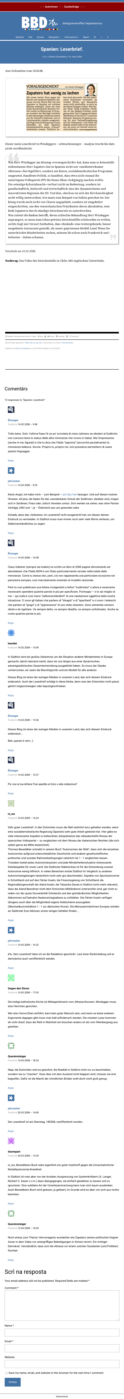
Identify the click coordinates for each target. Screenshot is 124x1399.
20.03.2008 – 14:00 (28, 1112)
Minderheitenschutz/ (22, 336)
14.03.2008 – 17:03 (28, 992)
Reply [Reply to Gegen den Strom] (11, 1035)
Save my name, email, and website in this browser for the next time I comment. (56, 1372)
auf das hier (70, 494)
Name (9, 1325)
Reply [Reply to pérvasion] (11, 533)
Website (10, 1357)
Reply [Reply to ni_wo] (11, 920)
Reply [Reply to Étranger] (11, 460)
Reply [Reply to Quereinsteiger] (11, 1088)
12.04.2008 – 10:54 (28, 1228)
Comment (12, 1288)
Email (9, 1341)
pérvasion (14, 481)
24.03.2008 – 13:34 (28, 1155)
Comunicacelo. (67, 343)
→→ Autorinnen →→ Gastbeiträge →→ (62, 6)
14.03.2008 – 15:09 (28, 647)
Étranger (13, 420)
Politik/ (33, 336)
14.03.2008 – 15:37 (28, 774)
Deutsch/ (75, 336)
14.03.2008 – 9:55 (27, 485)
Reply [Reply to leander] (11, 695)
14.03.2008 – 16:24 (28, 818)
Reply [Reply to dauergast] (11, 1203)
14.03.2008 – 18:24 (28, 1060)
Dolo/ (52, 336)
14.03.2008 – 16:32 (28, 944)
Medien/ (10, 336)
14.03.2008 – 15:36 (28, 720)
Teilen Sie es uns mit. (33, 343)
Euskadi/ (61, 336)
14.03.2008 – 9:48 (27, 424)
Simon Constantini (57, 56)
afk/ (41, 336)
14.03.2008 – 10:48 (28, 557)
